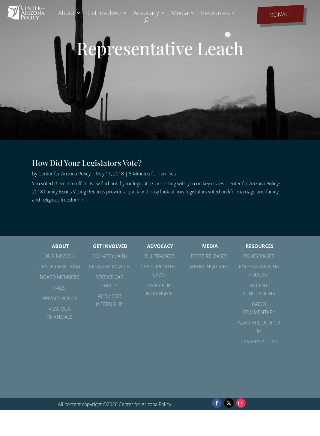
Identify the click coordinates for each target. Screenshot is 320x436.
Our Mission (59, 256)
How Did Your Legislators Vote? (87, 162)
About (66, 14)
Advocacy (146, 14)
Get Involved (104, 14)
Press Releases (209, 256)
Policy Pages (258, 256)
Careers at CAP (259, 341)
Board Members (59, 277)
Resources (215, 14)
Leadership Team (59, 266)
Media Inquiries (209, 266)
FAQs (59, 288)
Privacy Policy (59, 298)
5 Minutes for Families (152, 173)
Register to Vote (109, 266)
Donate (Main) (109, 256)
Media (180, 14)
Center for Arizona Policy (64, 173)
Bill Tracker (159, 256)
